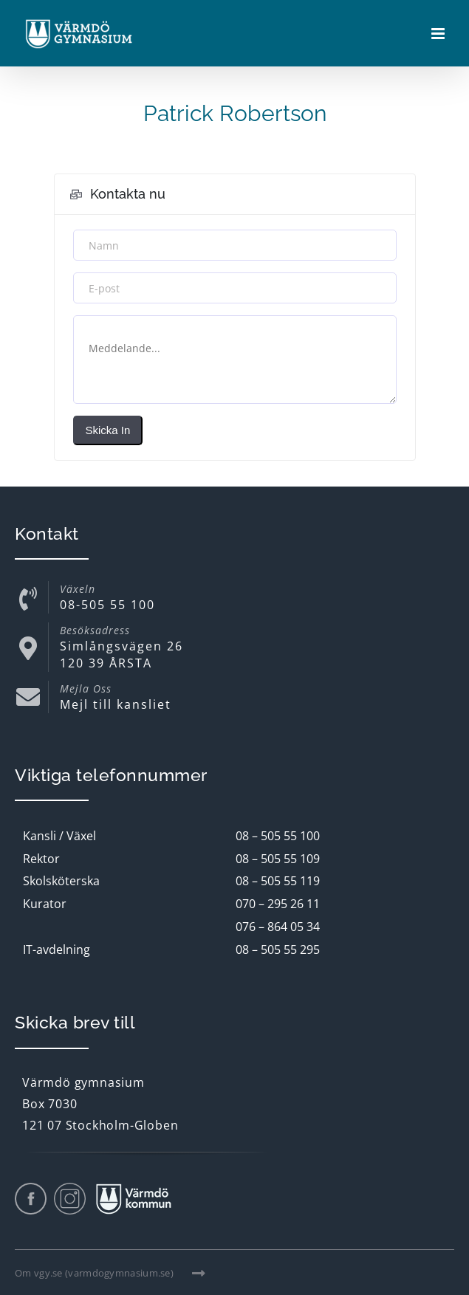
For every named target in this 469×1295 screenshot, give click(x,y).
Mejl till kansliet (115, 704)
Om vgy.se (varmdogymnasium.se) (110, 1272)
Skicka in (108, 430)
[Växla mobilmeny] (439, 34)
